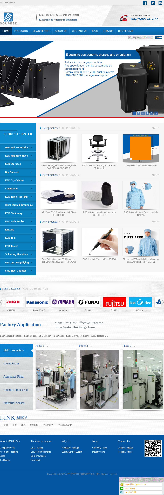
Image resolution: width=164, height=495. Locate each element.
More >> (155, 128)
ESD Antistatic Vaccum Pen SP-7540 (100, 259)
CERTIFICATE (126, 31)
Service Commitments (41, 452)
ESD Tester (11, 246)
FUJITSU (115, 310)
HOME (6, 31)
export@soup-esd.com (135, 484)
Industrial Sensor (13, 403)
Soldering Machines (16, 254)
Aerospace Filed (13, 376)
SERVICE (108, 31)
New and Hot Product (17, 147)
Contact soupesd (125, 448)
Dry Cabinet (12, 172)
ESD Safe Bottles (15, 221)
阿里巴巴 (34, 425)
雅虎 (23, 425)
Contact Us (124, 441)
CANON (12, 310)
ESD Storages (13, 164)
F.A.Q (95, 31)
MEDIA (140, 310)
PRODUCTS (21, 31)
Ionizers (9, 229)
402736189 (130, 488)
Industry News (98, 452)
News (95, 441)
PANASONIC (40, 310)
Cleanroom (11, 188)
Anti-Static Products (9, 452)
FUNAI (89, 310)
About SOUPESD (10, 441)
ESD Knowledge (38, 456)
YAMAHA (64, 310)
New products (50, 127)
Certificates (5, 460)
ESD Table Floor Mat (16, 196)
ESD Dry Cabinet (14, 180)
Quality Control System (72, 452)
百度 (14, 425)
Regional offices (125, 452)
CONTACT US (79, 31)
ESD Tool (10, 237)
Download (35, 460)
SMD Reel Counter (15, 270)
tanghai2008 (130, 492)
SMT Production (13, 350)
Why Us (66, 441)
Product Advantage (70, 448)
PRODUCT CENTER (17, 134)
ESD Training (37, 448)
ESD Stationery (13, 213)
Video (2, 456)
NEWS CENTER (41, 31)
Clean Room (11, 363)
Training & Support (41, 441)
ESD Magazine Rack (16, 155)
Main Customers (11, 288)
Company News (99, 448)
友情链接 (21, 417)
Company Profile (7, 448)
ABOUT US (61, 31)
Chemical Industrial (15, 389)
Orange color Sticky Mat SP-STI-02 (141, 165)
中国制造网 (48, 425)
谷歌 (6, 425)
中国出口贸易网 (65, 425)
